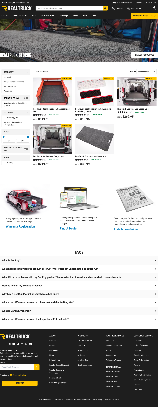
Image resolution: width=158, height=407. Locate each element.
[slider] (4, 137)
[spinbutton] (9, 141)
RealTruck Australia (113, 372)
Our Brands (53, 350)
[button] (79, 260)
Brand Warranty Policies (143, 380)
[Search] (72, 8)
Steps (75, 16)
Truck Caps (63, 16)
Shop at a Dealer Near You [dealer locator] (122, 2)
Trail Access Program (114, 360)
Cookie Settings (97, 400)
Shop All (4, 16)
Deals (85, 16)
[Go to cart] (154, 8)
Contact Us (138, 340)
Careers (52, 345)
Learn (94, 16)
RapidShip (81, 345)
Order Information (141, 345)
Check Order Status (141, 360)
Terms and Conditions (111, 400)
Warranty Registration (20, 226)
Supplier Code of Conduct (59, 365)
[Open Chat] (117, 8)
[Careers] (20, 383)
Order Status (151, 2)
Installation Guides (126, 229)
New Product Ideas (85, 365)
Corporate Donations (114, 345)
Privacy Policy (54, 360)
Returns (137, 365)
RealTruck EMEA (112, 376)
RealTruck (7, 77)
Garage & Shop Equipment (14, 82)
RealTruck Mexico (112, 381)
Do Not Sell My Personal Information (78, 400)
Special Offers (83, 360)
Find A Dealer (69, 228)
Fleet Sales (138, 390)
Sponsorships (111, 355)
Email (2, 363)
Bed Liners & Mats (10, 86)
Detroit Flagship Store (58, 383)
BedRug (10, 163)
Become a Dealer (55, 378)
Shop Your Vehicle (20, 16)
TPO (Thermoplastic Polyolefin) (14, 123)
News (51, 355)
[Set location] (18, 375)
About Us (52, 340)
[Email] (17, 367)
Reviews (109, 350)
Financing (137, 350)
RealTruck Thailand (113, 386)
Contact (139, 2)
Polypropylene (12, 118)
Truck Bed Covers (47, 16)
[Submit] (37, 367)
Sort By (133, 72)
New (34, 16)
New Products (83, 350)
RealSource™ (110, 340)
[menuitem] (5, 16)
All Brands (81, 355)
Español (137, 385)
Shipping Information (142, 355)
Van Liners (8, 91)
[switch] (16, 98)
